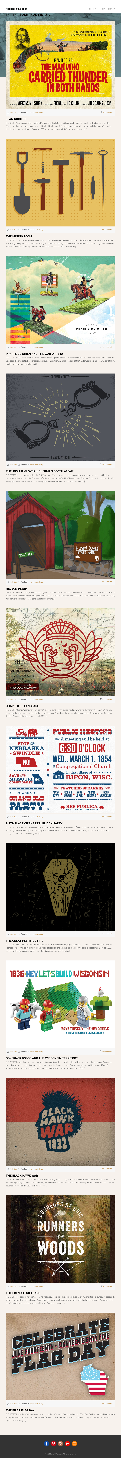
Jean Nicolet (16, 119)
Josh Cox (14, 112)
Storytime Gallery (38, 112)
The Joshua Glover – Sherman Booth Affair (40, 471)
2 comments (106, 112)
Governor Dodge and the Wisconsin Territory (42, 1058)
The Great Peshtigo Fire (24, 941)
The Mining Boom (19, 236)
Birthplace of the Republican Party (34, 823)
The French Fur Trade (23, 1293)
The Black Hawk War (22, 1175)
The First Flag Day (20, 1410)
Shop (103, 9)
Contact (111, 9)
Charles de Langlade (22, 706)
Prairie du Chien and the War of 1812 (34, 354)
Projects (93, 9)
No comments (105, 229)
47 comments (105, 699)
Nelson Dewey (17, 588)
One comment (105, 1051)
